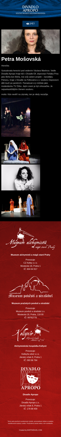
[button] (30, 24)
